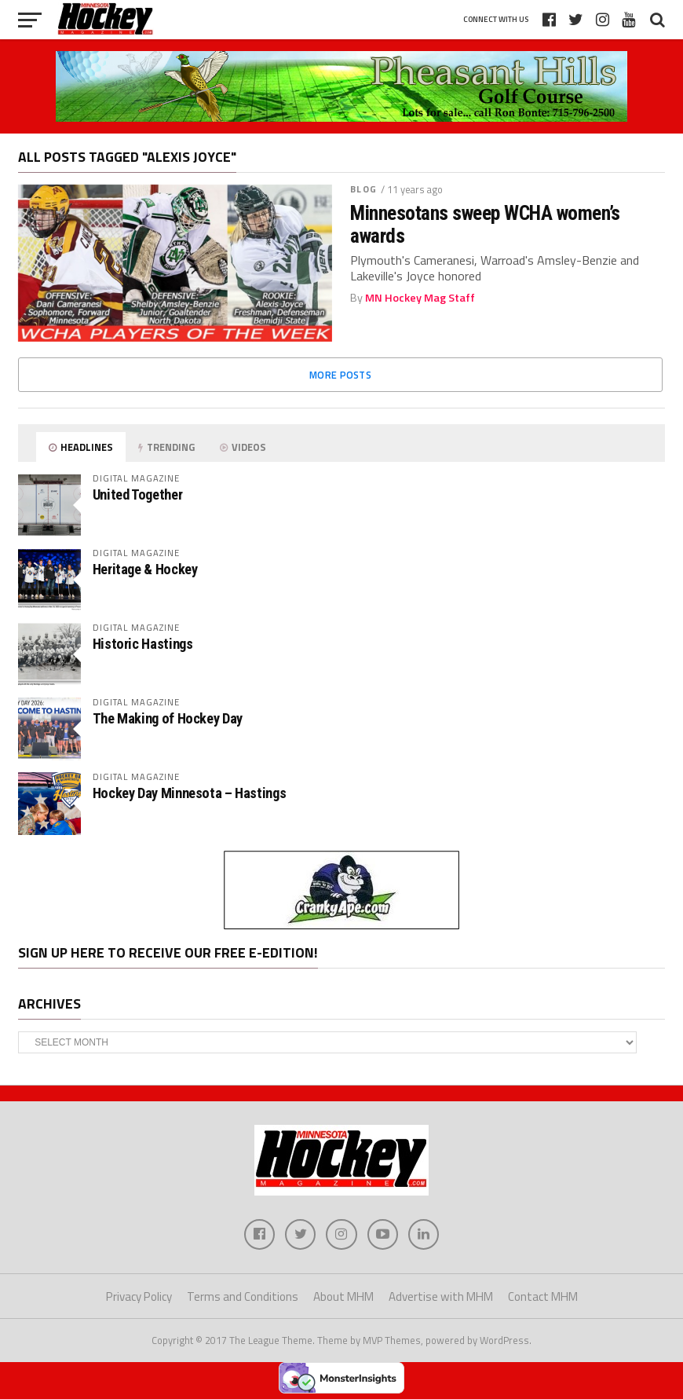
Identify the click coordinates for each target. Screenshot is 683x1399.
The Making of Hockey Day (168, 718)
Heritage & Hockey (145, 569)
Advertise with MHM (441, 1297)
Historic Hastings (143, 643)
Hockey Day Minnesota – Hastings (190, 793)
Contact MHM (543, 1297)
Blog (363, 188)
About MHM (343, 1297)
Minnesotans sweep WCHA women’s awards (485, 224)
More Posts (340, 375)
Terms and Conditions (242, 1297)
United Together (137, 494)
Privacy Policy (139, 1297)
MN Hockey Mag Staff (420, 297)
